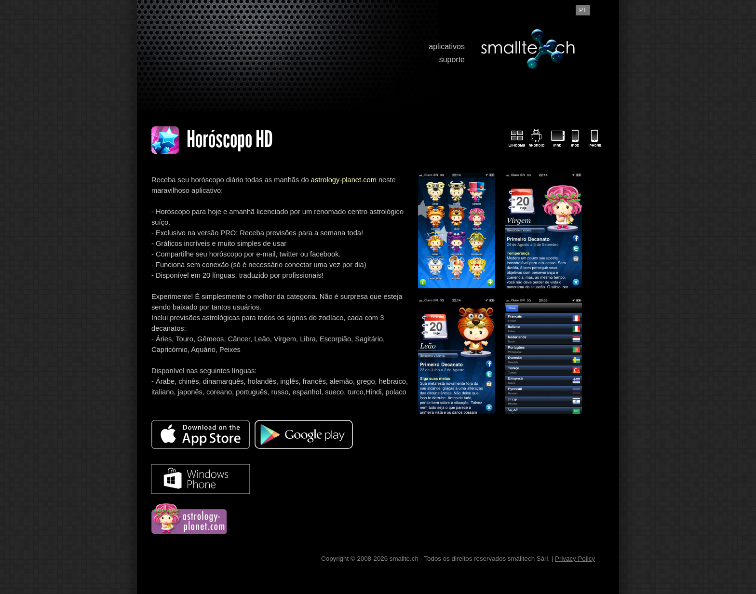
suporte (452, 59)
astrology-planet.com (344, 180)
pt (582, 10)
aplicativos (447, 46)
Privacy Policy (575, 558)
